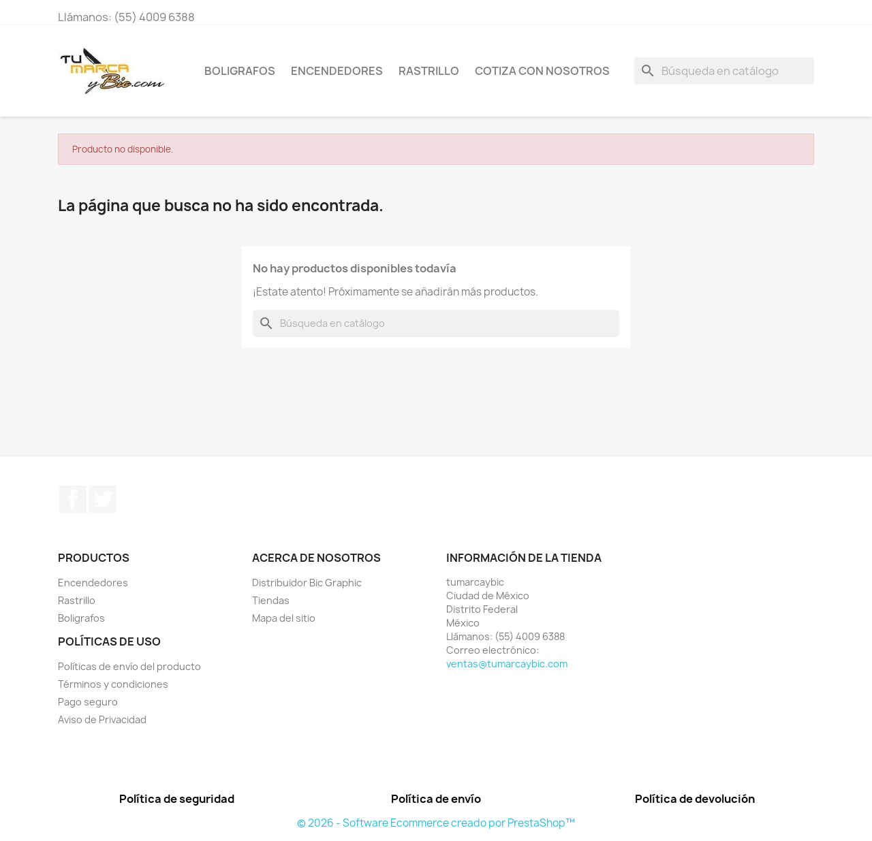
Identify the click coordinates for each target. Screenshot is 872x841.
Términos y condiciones (113, 684)
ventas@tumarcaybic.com (506, 663)
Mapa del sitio (283, 618)
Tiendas (271, 600)
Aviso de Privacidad (102, 719)
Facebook (73, 499)
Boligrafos (239, 70)
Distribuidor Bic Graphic (307, 582)
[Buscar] (724, 70)
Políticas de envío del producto (129, 666)
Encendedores (337, 70)
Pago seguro (88, 701)
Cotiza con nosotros (542, 70)
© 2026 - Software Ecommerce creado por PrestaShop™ (436, 823)
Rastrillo (429, 70)
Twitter (102, 499)
